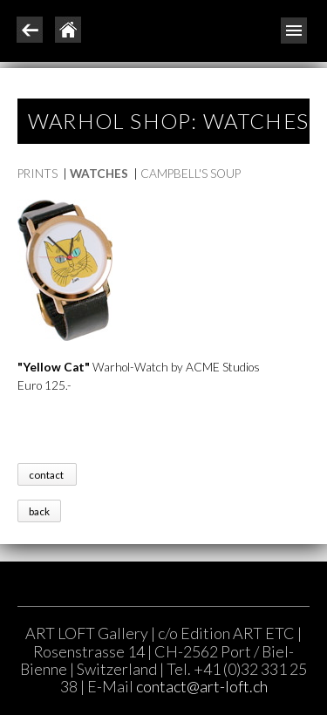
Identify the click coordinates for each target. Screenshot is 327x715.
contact (47, 474)
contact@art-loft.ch (202, 686)
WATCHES (99, 173)
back (39, 510)
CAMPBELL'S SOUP (190, 173)
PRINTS (37, 173)
